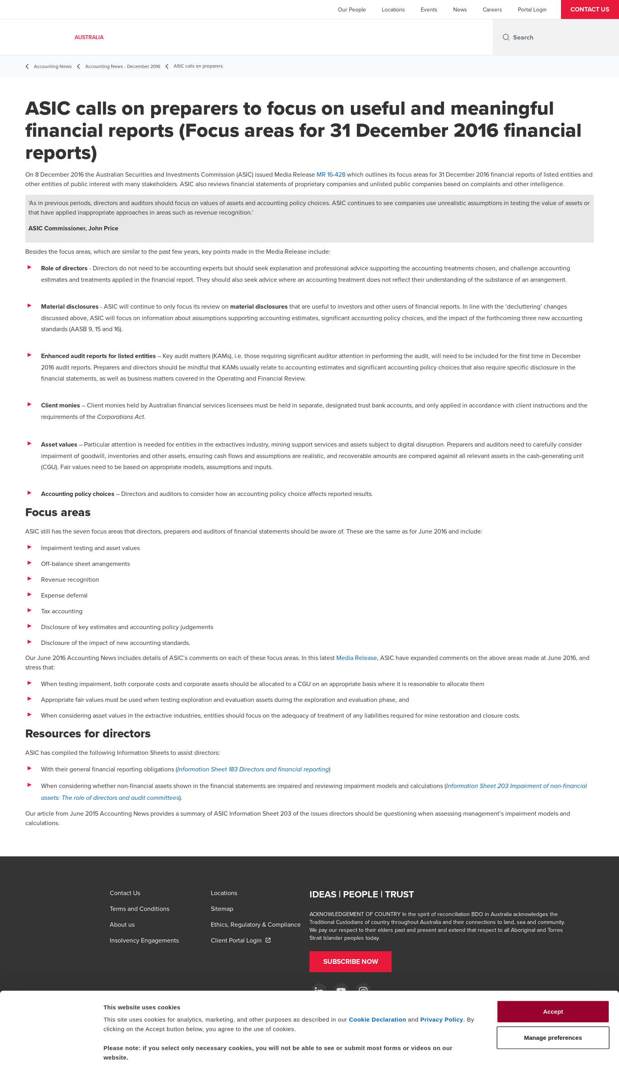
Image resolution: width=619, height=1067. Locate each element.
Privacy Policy (441, 987)
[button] (590, 9)
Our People (352, 9)
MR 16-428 (331, 174)
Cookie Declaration (377, 987)
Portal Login (532, 9)
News (460, 9)
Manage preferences (440, 1051)
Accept (553, 980)
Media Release (356, 657)
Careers (492, 9)
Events (429, 9)
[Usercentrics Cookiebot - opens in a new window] (51, 1052)
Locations (393, 9)
